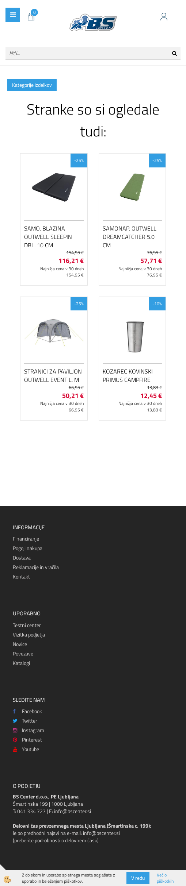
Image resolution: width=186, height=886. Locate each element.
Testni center (27, 625)
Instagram (28, 730)
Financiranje (26, 538)
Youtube (26, 749)
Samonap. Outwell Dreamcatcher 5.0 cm (129, 236)
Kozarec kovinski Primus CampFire (128, 375)
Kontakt (21, 576)
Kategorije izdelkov (32, 85)
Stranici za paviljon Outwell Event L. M (53, 375)
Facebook (27, 711)
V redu (138, 878)
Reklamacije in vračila (36, 567)
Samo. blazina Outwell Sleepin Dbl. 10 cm (48, 236)
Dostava (22, 557)
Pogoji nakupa (27, 548)
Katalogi (21, 663)
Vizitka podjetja (29, 634)
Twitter (25, 720)
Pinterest (27, 739)
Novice (20, 644)
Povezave (23, 653)
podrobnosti (47, 840)
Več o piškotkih (165, 878)
